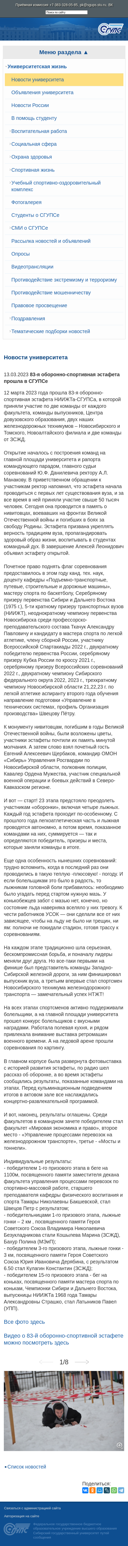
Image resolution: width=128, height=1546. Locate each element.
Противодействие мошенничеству (51, 292)
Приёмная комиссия (32, 5)
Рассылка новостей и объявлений (51, 241)
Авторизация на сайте (21, 1516)
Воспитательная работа (39, 131)
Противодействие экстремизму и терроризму (64, 280)
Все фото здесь (24, 1322)
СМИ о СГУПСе (29, 228)
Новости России (30, 105)
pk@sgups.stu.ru (93, 5)
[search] (66, 12)
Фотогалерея (26, 202)
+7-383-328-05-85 (64, 5)
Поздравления (28, 318)
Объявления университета (42, 92)
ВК (110, 5)
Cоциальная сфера (34, 144)
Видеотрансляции (32, 266)
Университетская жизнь (37, 66)
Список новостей (26, 1467)
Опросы (20, 254)
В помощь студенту (34, 118)
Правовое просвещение (39, 305)
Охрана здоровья (31, 157)
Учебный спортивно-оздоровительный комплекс (56, 186)
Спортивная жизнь (33, 170)
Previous (46, 1362)
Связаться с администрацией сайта (32, 1508)
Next (82, 1362)
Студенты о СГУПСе (35, 215)
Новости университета (37, 79)
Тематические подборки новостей (50, 331)
